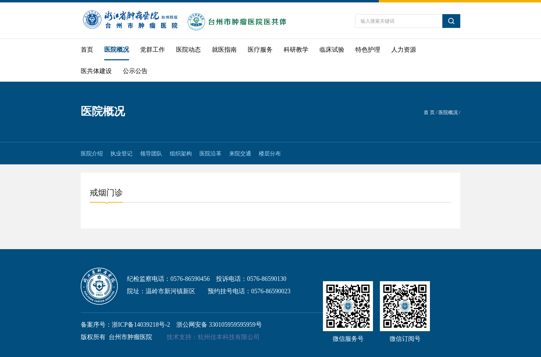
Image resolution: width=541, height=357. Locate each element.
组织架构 (181, 153)
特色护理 (367, 49)
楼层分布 (270, 153)
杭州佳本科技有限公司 (229, 337)
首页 (87, 49)
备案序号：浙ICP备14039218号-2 (125, 324)
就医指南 (224, 49)
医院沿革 (210, 153)
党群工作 (152, 49)
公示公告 (135, 71)
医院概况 (116, 49)
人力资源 (403, 49)
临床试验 (331, 49)
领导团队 (151, 153)
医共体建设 (96, 71)
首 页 (429, 112)
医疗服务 (260, 49)
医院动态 (188, 49)
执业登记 (121, 153)
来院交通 (240, 153)
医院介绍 (92, 153)
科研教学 (296, 49)
